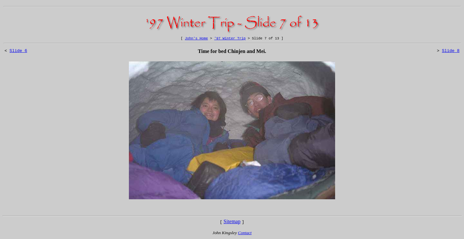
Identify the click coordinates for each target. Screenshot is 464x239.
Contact (245, 233)
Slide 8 (450, 52)
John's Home (196, 38)
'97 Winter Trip (230, 38)
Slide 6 (18, 52)
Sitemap (232, 222)
